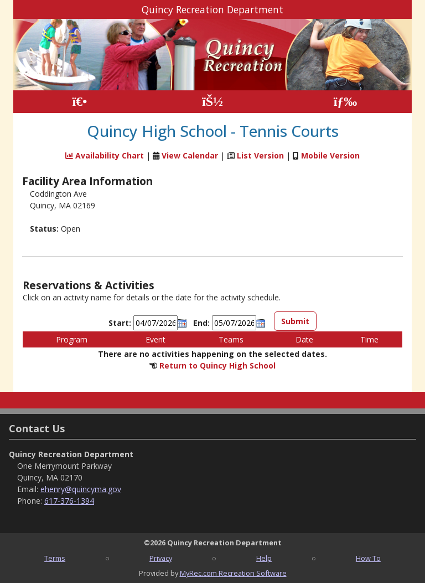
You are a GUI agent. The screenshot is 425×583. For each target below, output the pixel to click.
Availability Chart (104, 155)
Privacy (160, 558)
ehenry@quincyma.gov (80, 489)
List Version (260, 155)
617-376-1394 (69, 500)
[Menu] (345, 101)
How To (368, 558)
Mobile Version (330, 155)
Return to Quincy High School (217, 365)
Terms (54, 558)
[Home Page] (79, 101)
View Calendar (190, 155)
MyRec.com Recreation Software (233, 573)
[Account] (212, 101)
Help (264, 558)
